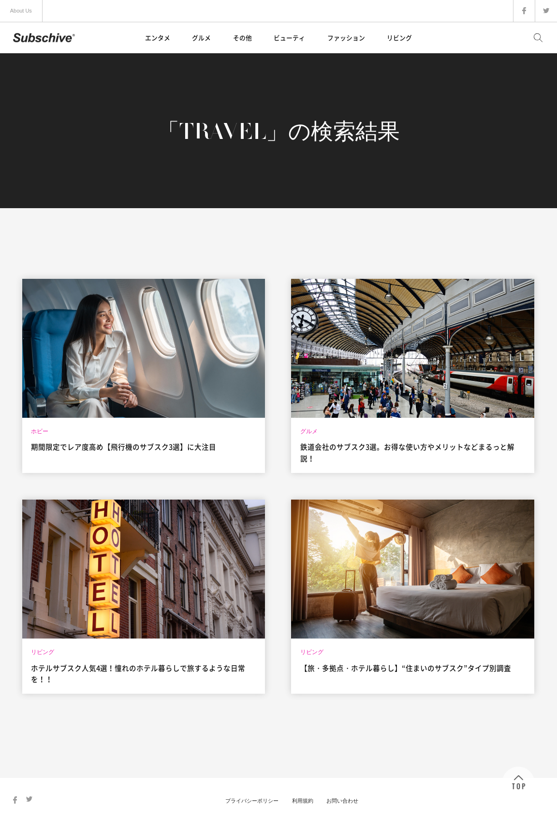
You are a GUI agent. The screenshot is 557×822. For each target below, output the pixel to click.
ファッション (346, 37)
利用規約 (302, 801)
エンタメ (157, 37)
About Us (21, 11)
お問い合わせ (342, 801)
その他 (242, 37)
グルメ (201, 37)
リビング (399, 37)
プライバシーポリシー (251, 801)
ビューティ (289, 37)
